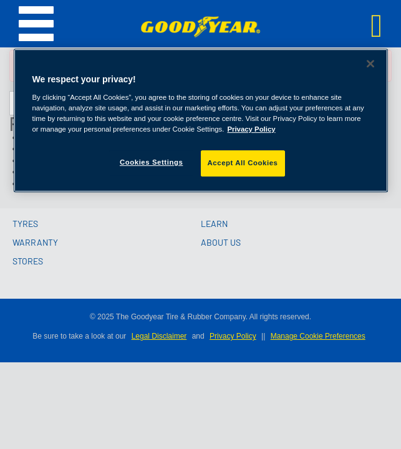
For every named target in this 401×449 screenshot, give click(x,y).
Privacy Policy (233, 336)
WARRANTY (35, 242)
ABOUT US (221, 242)
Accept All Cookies (243, 163)
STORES (27, 261)
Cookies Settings (151, 162)
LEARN (214, 223)
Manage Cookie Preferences (318, 336)
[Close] (370, 63)
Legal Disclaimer (159, 336)
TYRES (25, 223)
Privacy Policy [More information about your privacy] (251, 129)
